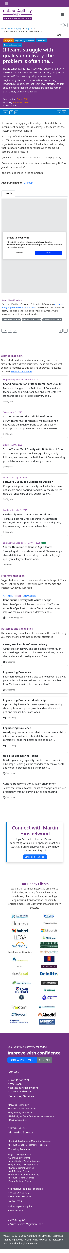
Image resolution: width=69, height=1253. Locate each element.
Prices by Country (18, 1192)
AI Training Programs (18, 1157)
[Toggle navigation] (6, 3)
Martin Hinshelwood (22, 102)
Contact (44, 1060)
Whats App (14, 1084)
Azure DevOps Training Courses (23, 1161)
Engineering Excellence (24, 40)
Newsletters (15, 1210)
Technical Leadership (12, 45)
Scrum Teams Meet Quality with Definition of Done (33, 449)
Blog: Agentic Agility (19, 1206)
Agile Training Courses (19, 1154)
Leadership (41, 40)
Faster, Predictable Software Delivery (25, 644)
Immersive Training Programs (25, 1188)
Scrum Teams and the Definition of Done (27, 416)
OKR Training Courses (18, 1171)
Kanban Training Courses (20, 1167)
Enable (48, 253)
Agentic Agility (14, 28)
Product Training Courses (20, 1177)
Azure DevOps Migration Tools (25, 1224)
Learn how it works (21, 371)
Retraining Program (19, 1196)
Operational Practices (11, 320)
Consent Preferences (20, 1091)
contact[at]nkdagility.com (22, 1087)
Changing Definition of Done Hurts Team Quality (32, 384)
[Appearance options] (65, 25)
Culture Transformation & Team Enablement (29, 783)
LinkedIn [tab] (8, 193)
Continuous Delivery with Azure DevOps (27, 600)
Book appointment (22, 1060)
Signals (29, 28)
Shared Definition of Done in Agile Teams (27, 547)
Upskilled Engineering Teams (20, 755)
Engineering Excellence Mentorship (24, 700)
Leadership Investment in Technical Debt (27, 514)
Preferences (20, 253)
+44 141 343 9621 (18, 1080)
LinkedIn (28, 182)
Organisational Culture (52, 320)
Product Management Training (23, 1174)
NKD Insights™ (16, 1220)
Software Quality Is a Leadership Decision (28, 481)
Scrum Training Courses (19, 1181)
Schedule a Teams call (35, 856)
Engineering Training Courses (22, 1164)
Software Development (31, 320)
